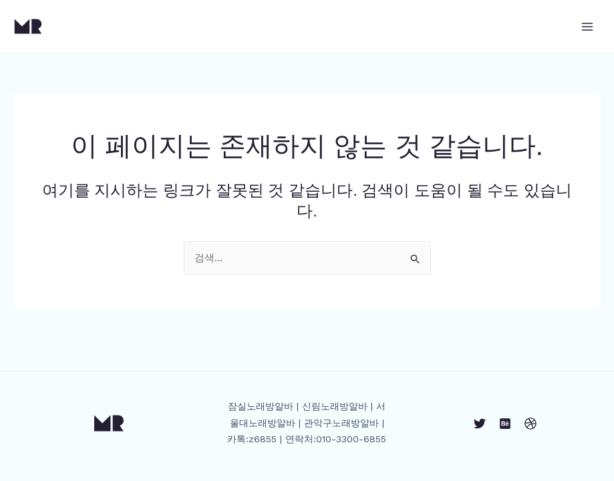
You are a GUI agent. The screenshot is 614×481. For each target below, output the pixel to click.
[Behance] (505, 424)
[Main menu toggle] (587, 26)
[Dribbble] (530, 424)
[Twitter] (480, 424)
